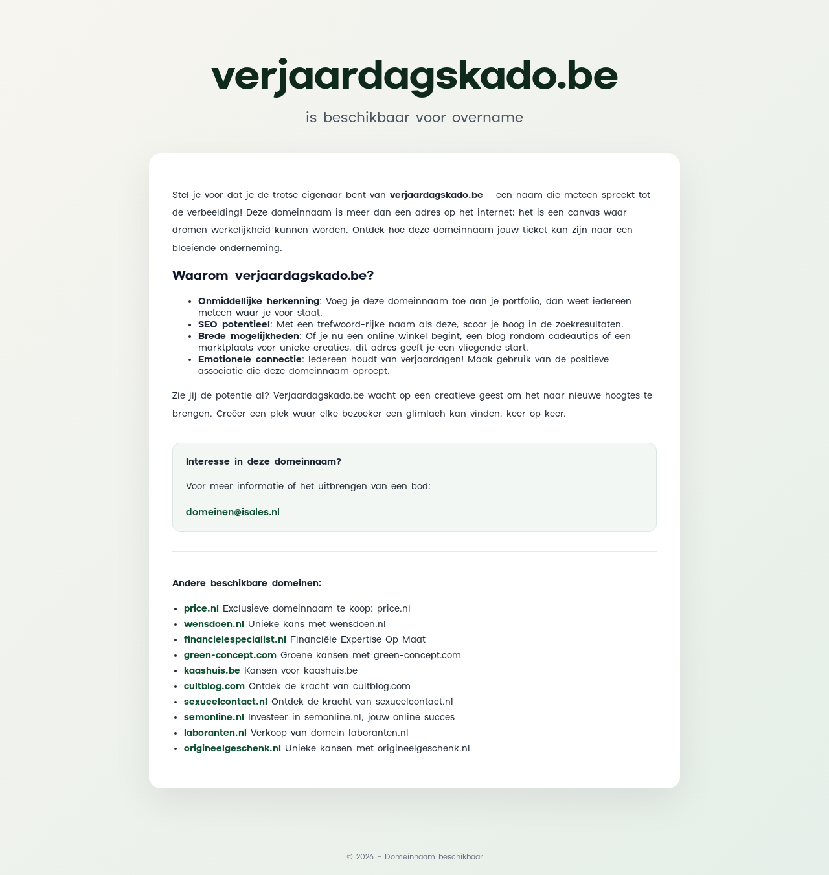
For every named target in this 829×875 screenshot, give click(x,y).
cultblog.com (214, 686)
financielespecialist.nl (235, 640)
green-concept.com (230, 655)
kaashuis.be (212, 671)
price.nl (201, 609)
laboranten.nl (215, 733)
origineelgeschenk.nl (232, 749)
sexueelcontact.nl (225, 702)
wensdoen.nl (214, 624)
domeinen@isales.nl (233, 512)
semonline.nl (214, 718)
